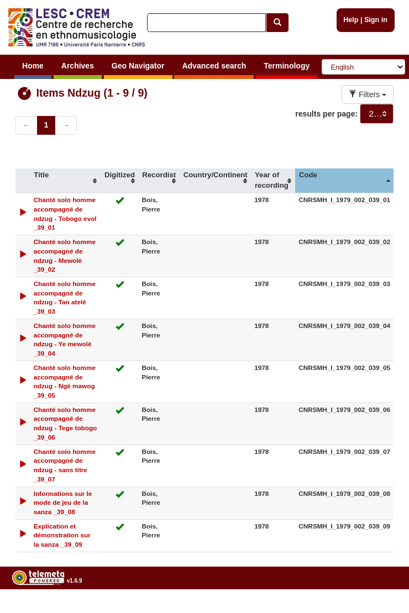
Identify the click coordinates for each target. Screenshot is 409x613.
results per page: (326, 113)
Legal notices (381, 609)
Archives (77, 65)
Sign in (375, 20)
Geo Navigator (138, 65)
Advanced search (214, 65)
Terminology (287, 65)
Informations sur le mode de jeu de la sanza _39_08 (63, 503)
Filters (367, 94)
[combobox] (377, 114)
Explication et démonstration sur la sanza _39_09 (62, 535)
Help (350, 20)
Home (33, 65)
